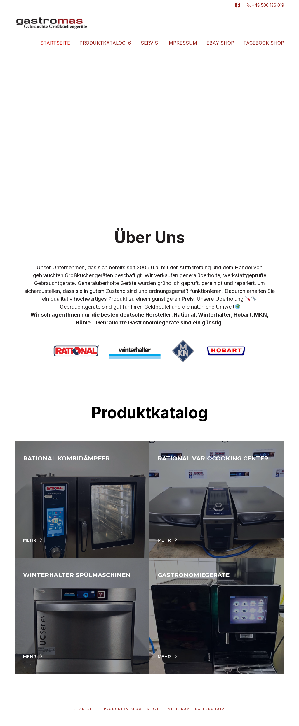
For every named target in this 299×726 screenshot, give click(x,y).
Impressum (178, 709)
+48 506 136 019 (265, 5)
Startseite (86, 709)
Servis (154, 709)
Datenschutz (210, 709)
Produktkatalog (123, 709)
